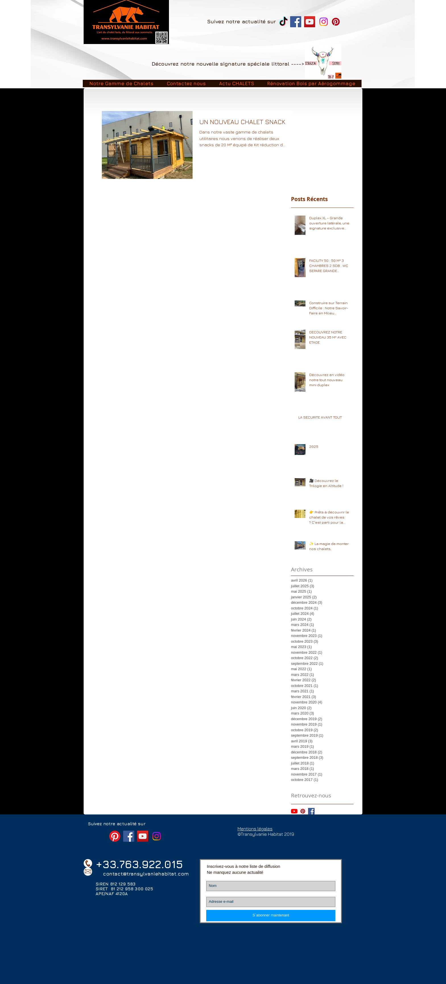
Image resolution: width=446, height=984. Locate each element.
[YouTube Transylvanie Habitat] (309, 21)
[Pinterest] (335, 21)
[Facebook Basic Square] (311, 811)
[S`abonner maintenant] (270, 915)
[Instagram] (323, 21)
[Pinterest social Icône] (303, 811)
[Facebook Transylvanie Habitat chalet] (295, 21)
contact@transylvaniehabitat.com (146, 874)
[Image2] (323, 62)
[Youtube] (294, 811)
